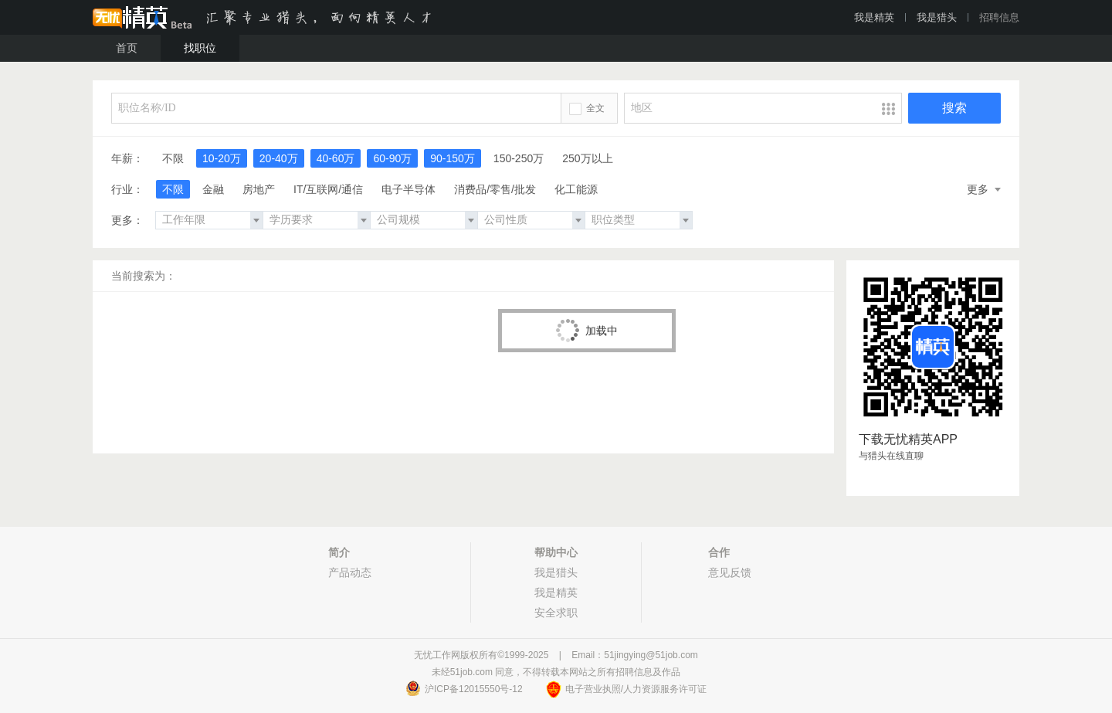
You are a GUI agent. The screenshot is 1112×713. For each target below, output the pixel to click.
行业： (127, 189)
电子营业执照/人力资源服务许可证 (636, 689)
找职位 (200, 48)
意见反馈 (729, 572)
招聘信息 (999, 17)
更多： (127, 220)
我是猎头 (937, 17)
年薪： (127, 158)
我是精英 (874, 17)
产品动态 (349, 572)
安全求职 (556, 612)
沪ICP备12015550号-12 (474, 689)
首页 (126, 48)
